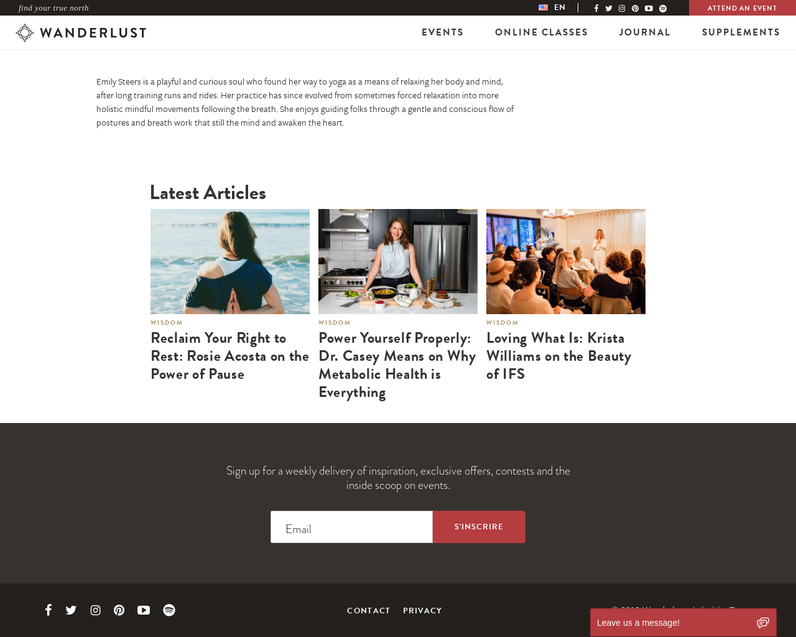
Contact (369, 611)
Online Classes (541, 32)
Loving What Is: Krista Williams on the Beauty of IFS (559, 356)
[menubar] (565, 8)
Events (443, 32)
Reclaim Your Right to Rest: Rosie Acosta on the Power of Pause (230, 356)
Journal (645, 32)
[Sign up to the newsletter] (479, 527)
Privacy (423, 611)
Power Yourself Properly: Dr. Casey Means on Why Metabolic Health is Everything (397, 365)
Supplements (741, 32)
